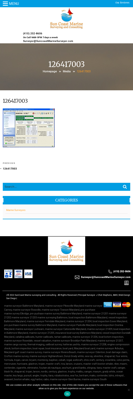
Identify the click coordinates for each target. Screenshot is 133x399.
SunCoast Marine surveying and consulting (35, 295)
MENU (14, 4)
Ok (67, 394)
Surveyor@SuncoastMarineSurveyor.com (48, 40)
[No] (128, 390)
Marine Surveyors (15, 209)
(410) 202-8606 (32, 33)
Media (67, 70)
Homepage (50, 70)
